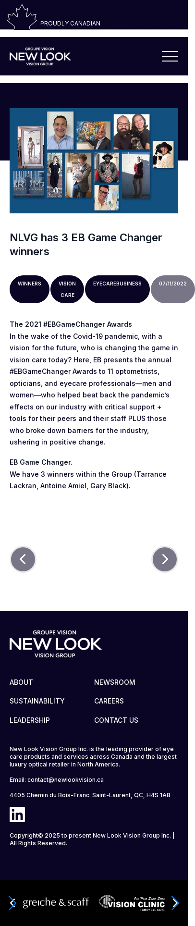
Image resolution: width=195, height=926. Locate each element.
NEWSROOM (114, 682)
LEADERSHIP (30, 720)
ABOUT (21, 682)
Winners (29, 283)
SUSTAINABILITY (37, 701)
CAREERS (109, 701)
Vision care (67, 289)
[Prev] (23, 559)
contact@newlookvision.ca (65, 779)
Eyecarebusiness (117, 283)
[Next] (164, 559)
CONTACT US (116, 720)
